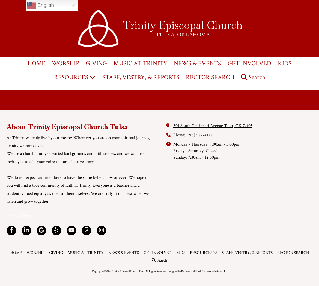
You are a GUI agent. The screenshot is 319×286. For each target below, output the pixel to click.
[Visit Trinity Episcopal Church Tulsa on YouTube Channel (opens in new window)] (71, 230)
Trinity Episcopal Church (183, 25)
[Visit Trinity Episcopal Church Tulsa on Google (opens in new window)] (41, 230)
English (40, 5)
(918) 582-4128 (199, 135)
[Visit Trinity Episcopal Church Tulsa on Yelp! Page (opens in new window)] (56, 230)
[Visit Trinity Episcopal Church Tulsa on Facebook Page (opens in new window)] (11, 230)
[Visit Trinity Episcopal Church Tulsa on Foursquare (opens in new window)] (86, 230)
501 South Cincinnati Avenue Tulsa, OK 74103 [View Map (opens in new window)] (212, 126)
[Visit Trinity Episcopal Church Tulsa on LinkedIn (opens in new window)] (26, 230)
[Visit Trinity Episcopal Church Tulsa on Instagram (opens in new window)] (101, 230)
